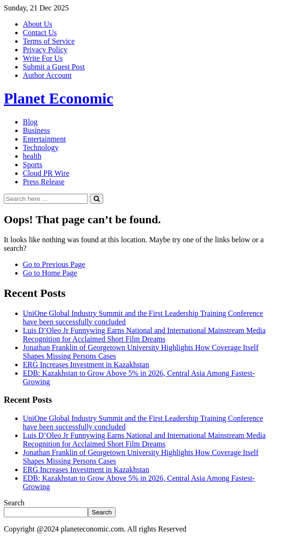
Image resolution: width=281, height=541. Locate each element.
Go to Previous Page (54, 264)
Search (14, 503)
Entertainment (44, 139)
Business (36, 130)
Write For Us (43, 58)
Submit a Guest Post (54, 67)
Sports (32, 165)
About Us (37, 24)
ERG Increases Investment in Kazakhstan (86, 365)
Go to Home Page (50, 273)
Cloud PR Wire (46, 173)
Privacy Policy (45, 50)
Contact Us (40, 32)
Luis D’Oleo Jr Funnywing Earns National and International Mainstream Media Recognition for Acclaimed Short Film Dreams (144, 334)
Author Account (47, 75)
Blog (30, 122)
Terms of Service (49, 41)
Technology (40, 147)
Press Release (44, 182)
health (32, 156)
